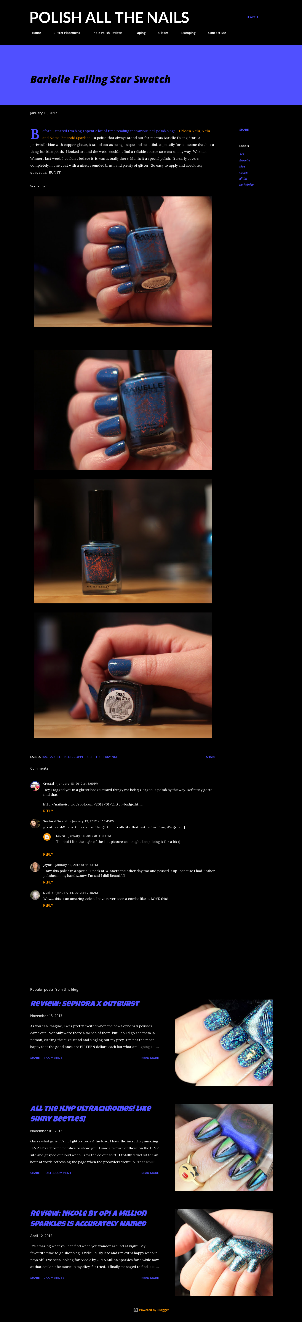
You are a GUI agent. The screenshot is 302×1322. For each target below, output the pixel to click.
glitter (243, 178)
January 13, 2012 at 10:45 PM (93, 821)
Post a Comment (58, 1173)
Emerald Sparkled (76, 138)
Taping (137, 33)
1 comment (53, 1058)
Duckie (48, 893)
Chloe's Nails (189, 131)
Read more (150, 1058)
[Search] (252, 17)
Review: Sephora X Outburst (84, 1005)
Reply (48, 811)
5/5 (241, 154)
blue (242, 166)
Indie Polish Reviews (105, 33)
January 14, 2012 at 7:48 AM (77, 893)
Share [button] (244, 130)
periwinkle (246, 184)
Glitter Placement (64, 33)
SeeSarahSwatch (55, 821)
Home (33, 33)
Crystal (48, 783)
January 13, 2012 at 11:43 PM (76, 865)
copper (244, 172)
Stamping (185, 33)
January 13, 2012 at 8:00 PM (78, 783)
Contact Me (214, 33)
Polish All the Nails (109, 17)
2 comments (54, 1278)
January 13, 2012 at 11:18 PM (89, 836)
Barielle (244, 160)
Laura (60, 836)
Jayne (47, 865)
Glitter (161, 33)
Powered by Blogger (151, 1310)
